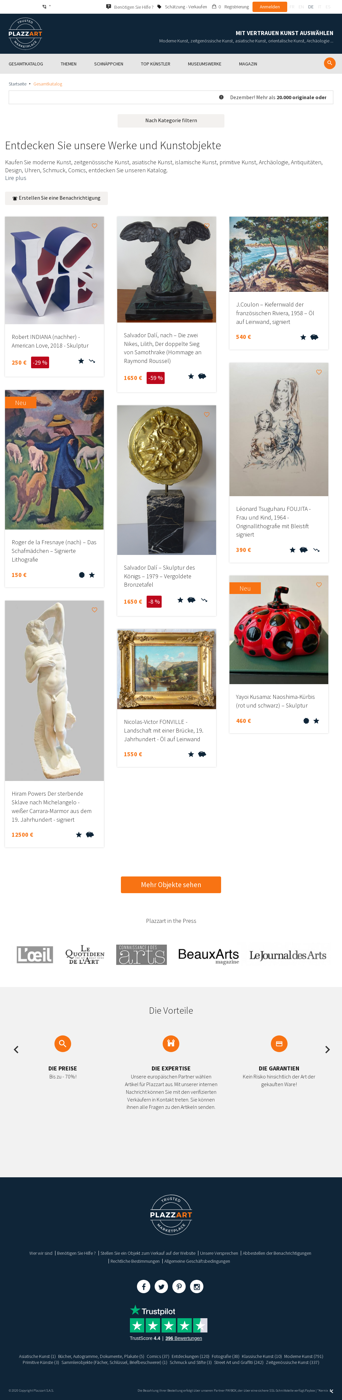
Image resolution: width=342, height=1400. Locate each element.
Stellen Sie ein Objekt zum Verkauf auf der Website (148, 1253)
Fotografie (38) (225, 1356)
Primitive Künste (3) (40, 1362)
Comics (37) (157, 1356)
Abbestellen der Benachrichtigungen (277, 1253)
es (328, 7)
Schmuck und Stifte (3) (191, 1362)
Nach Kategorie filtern (171, 120)
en (301, 7)
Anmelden (270, 7)
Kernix (326, 1390)
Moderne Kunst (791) (304, 1356)
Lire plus (15, 178)
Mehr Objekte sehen (171, 884)
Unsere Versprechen (219, 1253)
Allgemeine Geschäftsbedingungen (197, 1261)
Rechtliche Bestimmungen (135, 1261)
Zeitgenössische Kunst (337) (293, 1362)
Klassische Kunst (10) (262, 1356)
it (319, 7)
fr (292, 7)
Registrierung (236, 7)
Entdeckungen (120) (190, 1356)
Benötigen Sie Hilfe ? (76, 1253)
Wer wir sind (40, 1253)
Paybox (310, 1390)
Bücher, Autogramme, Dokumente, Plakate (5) (100, 1356)
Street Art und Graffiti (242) (239, 1362)
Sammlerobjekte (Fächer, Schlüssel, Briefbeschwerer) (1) (114, 1362)
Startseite (17, 84)
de (311, 7)
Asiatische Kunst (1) (36, 1356)
